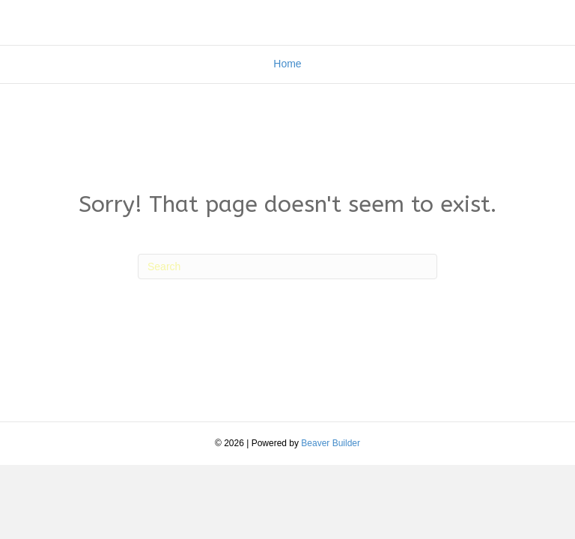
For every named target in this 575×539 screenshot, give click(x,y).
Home (287, 64)
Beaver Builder (330, 443)
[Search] (287, 266)
